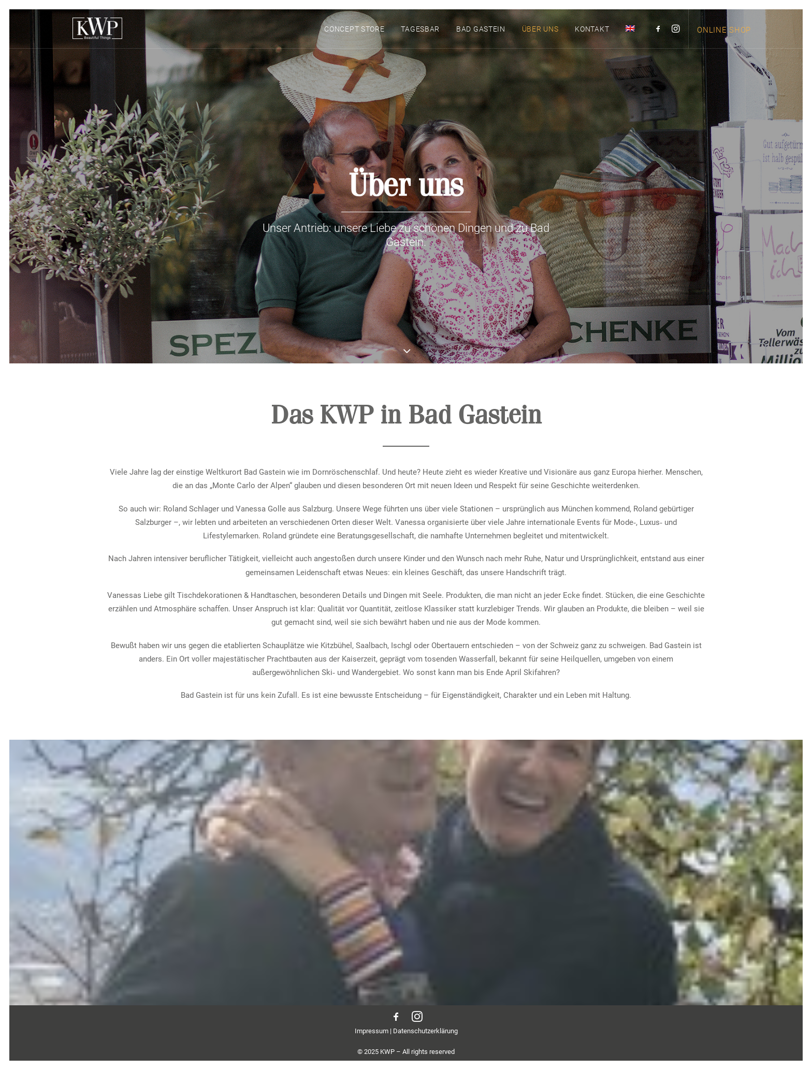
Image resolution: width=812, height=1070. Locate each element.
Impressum (371, 1031)
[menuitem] (354, 38)
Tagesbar (420, 38)
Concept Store (354, 38)
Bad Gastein (480, 38)
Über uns (540, 38)
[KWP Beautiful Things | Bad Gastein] (93, 37)
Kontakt (592, 38)
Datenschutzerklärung (425, 1031)
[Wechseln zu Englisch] (626, 37)
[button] (660, 37)
